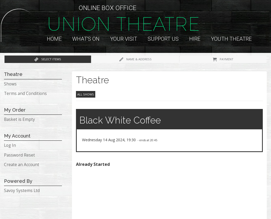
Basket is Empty (19, 119)
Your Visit (123, 39)
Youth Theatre (231, 39)
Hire (194, 39)
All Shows (85, 94)
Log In (10, 145)
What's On (86, 39)
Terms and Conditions (25, 93)
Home (54, 39)
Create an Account (21, 164)
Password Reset (19, 155)
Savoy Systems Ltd (22, 190)
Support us (163, 39)
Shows (10, 84)
